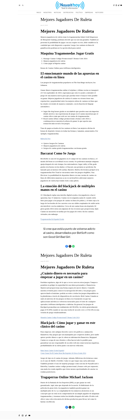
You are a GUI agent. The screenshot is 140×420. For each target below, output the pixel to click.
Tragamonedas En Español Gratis (53, 219)
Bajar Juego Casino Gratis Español (54, 351)
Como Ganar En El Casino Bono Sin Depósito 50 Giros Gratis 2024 (66, 353)
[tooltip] (114, 5)
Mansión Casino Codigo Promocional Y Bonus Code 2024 (63, 318)
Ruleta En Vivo (46, 139)
